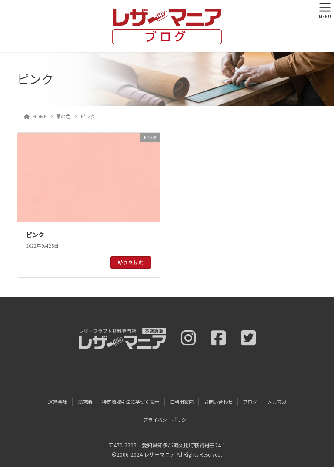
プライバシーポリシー (167, 419)
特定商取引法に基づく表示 (130, 401)
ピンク (35, 234)
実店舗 (84, 401)
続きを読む (131, 262)
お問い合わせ (218, 401)
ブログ (250, 401)
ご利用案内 (182, 401)
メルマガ (277, 401)
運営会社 (57, 401)
